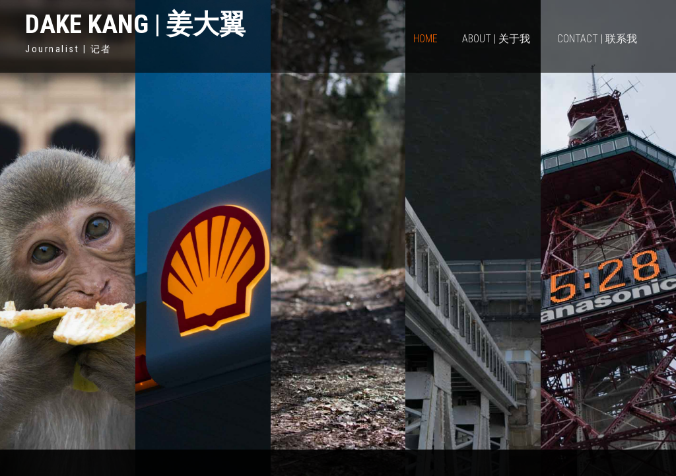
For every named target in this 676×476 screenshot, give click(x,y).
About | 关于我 (496, 38)
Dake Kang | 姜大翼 (135, 24)
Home (425, 38)
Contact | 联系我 (597, 38)
